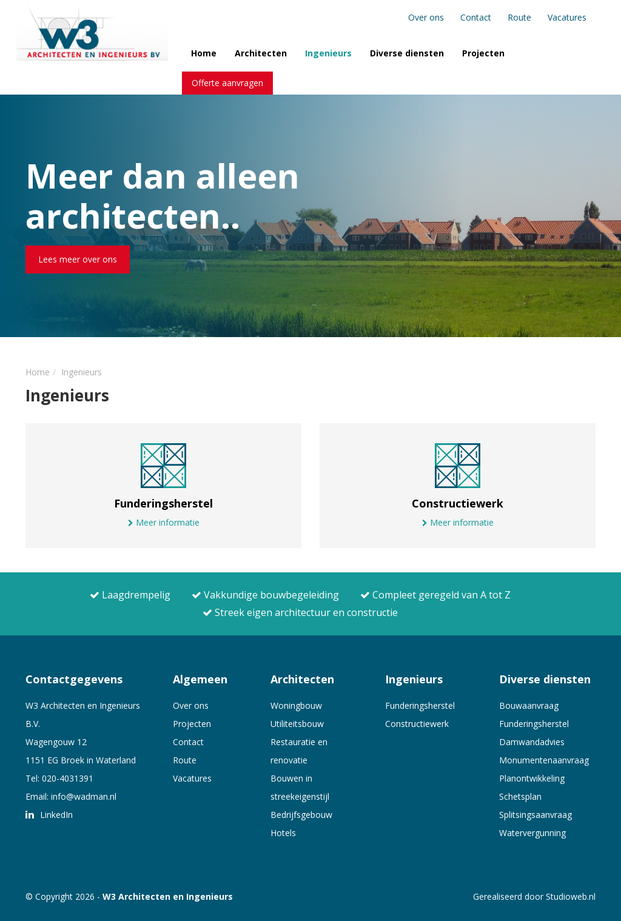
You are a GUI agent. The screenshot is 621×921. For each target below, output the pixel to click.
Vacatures (567, 17)
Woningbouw (296, 705)
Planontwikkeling (532, 778)
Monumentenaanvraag (544, 760)
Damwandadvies (532, 742)
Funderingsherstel (420, 705)
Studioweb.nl (571, 896)
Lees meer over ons (77, 259)
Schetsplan (520, 796)
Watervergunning (532, 833)
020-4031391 (67, 778)
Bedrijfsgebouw (301, 814)
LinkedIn (49, 814)
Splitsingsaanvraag (535, 814)
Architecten (261, 53)
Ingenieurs (328, 53)
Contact (475, 17)
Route (519, 17)
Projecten (483, 53)
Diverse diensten (407, 53)
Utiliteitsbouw (297, 723)
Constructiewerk (417, 723)
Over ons (426, 17)
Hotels (283, 833)
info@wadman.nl (83, 796)
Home (204, 53)
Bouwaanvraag (529, 705)
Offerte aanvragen (227, 83)
